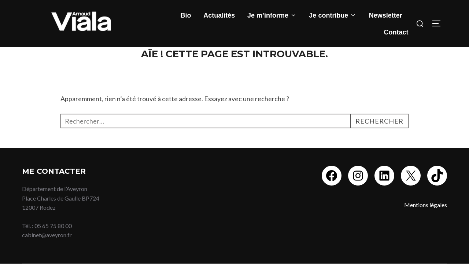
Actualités (219, 15)
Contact (396, 32)
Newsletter (385, 15)
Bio (186, 15)
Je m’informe (272, 15)
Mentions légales (425, 204)
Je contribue (333, 15)
